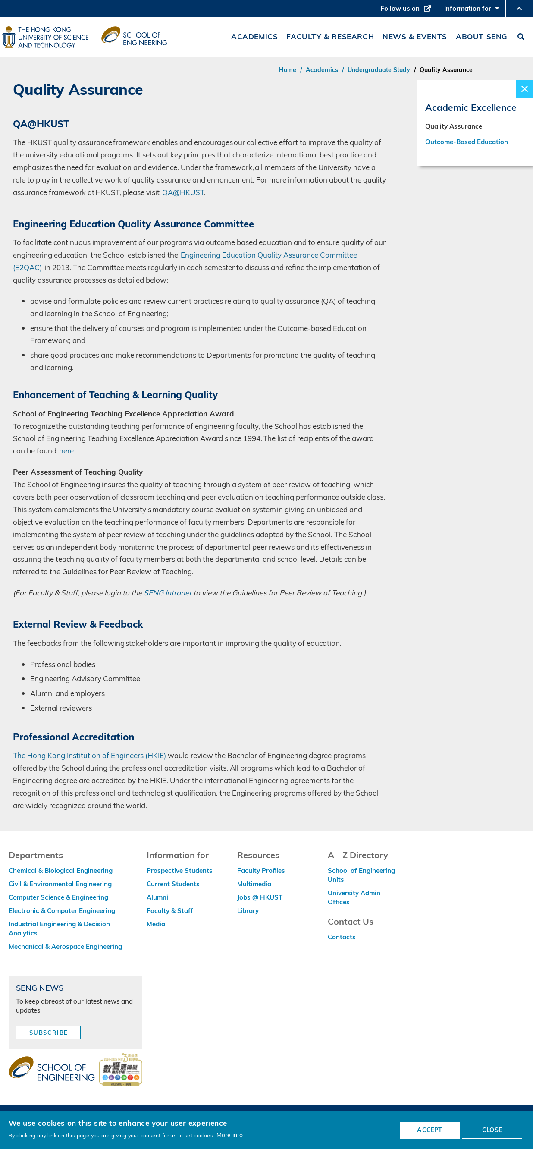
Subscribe (48, 1032)
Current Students (173, 884)
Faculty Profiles (261, 870)
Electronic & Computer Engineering (62, 911)
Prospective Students (180, 870)
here (66, 451)
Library (248, 911)
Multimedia (254, 884)
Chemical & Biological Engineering (61, 870)
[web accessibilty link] (120, 1070)
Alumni (157, 897)
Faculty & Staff (170, 911)
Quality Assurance (453, 128)
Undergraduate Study (379, 70)
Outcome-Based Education (466, 144)
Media (156, 924)
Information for (471, 10)
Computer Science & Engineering (58, 897)
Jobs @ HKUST (259, 897)
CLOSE (492, 1130)
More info (229, 1135)
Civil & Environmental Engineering (60, 884)
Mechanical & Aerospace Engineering (65, 946)
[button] (519, 8)
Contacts (342, 937)
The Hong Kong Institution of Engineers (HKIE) (89, 755)
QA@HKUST (183, 192)
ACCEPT (429, 1130)
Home (287, 70)
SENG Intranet (167, 593)
